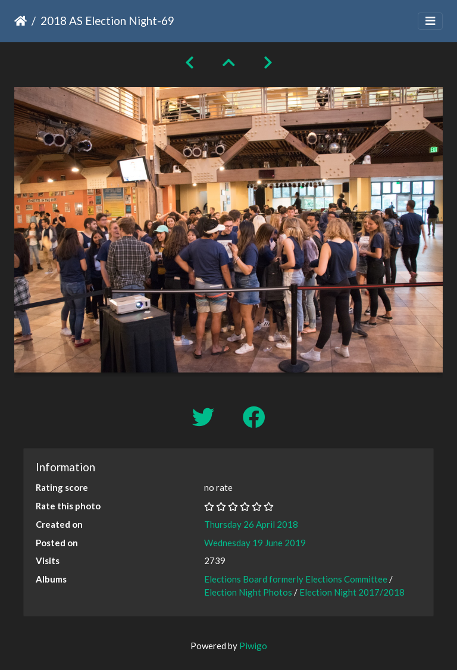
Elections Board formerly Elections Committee (295, 579)
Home (20, 20)
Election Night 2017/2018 (352, 592)
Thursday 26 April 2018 (251, 524)
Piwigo (253, 645)
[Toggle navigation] (430, 21)
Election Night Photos (248, 592)
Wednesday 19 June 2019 (255, 542)
